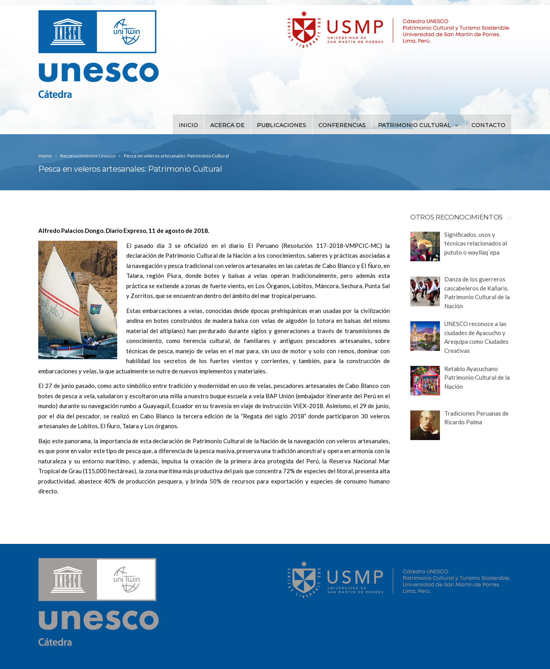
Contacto (488, 125)
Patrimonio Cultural (418, 125)
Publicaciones (281, 125)
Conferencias (342, 125)
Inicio (188, 125)
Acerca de (227, 125)
